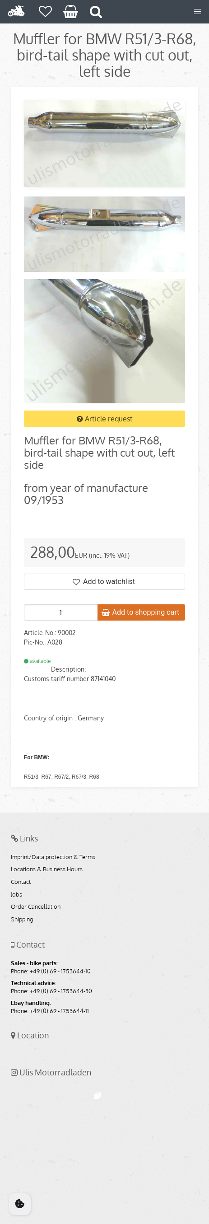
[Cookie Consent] (20, 1204)
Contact (21, 882)
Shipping (22, 919)
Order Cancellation (35, 907)
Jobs (16, 895)
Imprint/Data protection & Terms (53, 857)
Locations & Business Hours (47, 869)
